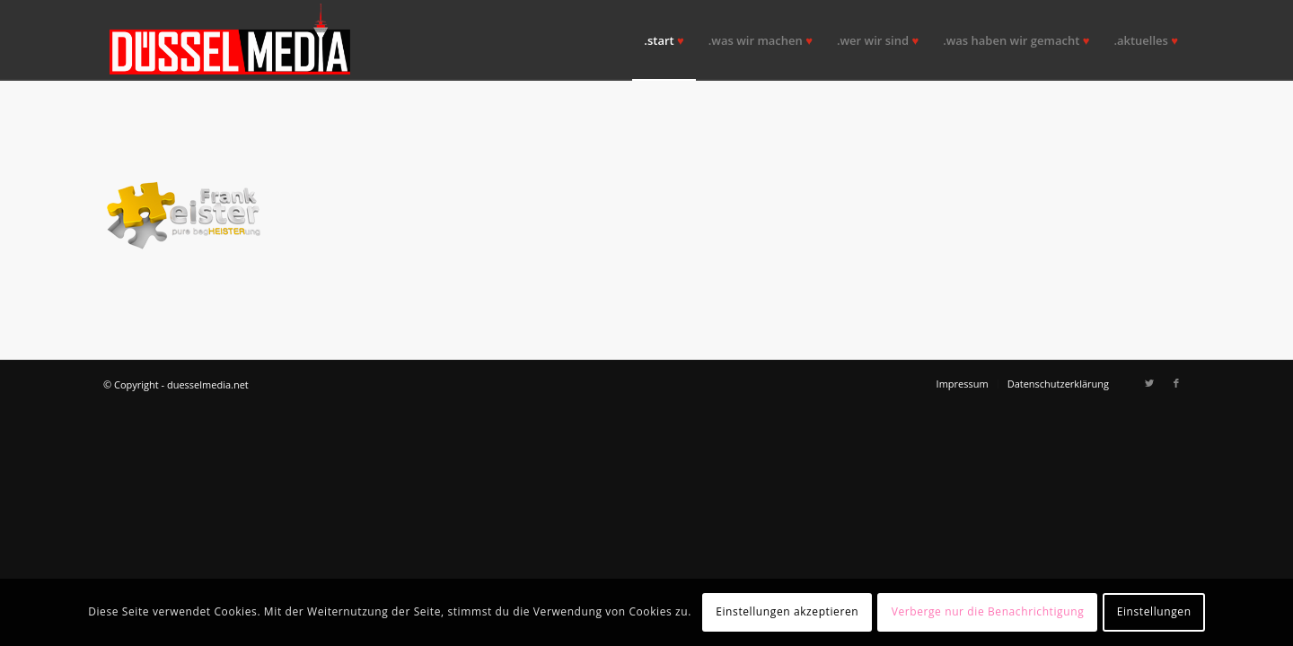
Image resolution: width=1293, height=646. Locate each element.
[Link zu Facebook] (1176, 383)
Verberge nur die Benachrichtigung (988, 611)
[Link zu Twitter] (1149, 383)
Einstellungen (1154, 611)
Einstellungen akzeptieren (787, 611)
